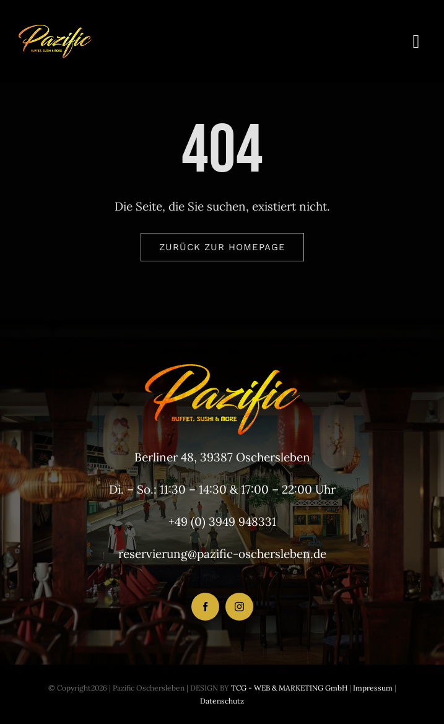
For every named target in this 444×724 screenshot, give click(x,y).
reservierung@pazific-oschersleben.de (222, 553)
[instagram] (239, 607)
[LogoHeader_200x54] (55, 30)
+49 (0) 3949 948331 (222, 521)
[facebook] (205, 607)
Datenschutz (222, 700)
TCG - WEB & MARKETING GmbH (288, 687)
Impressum (372, 687)
